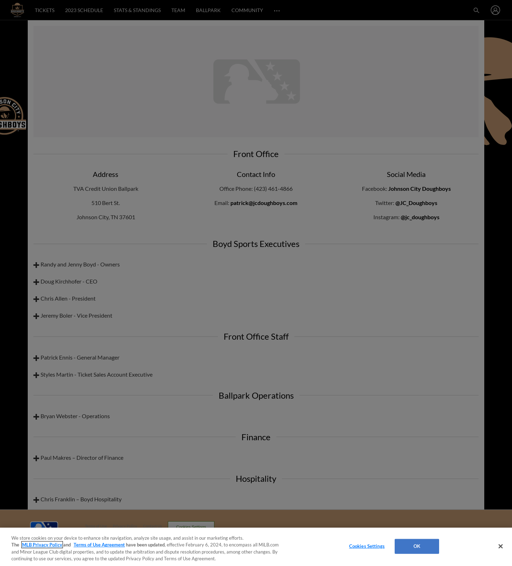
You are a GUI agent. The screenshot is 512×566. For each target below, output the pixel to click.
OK (417, 546)
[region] (256, 547)
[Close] (500, 546)
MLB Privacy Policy (42, 545)
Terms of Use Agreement (99, 545)
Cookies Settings (367, 546)
